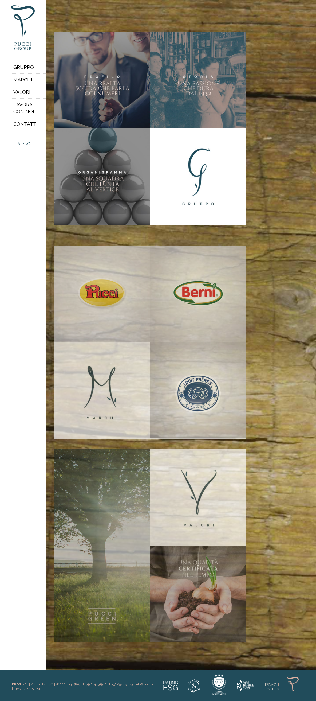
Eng (26, 144)
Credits (273, 689)
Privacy (271, 684)
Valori (21, 92)
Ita (17, 144)
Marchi (22, 80)
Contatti (25, 124)
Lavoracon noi (23, 108)
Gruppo (23, 67)
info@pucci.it (144, 684)
